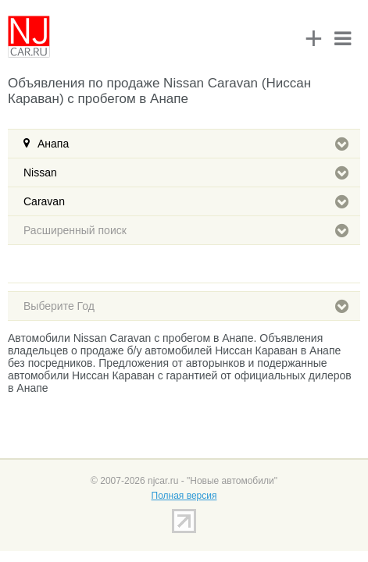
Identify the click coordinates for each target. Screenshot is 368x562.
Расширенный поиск (185, 230)
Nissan (185, 172)
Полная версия (184, 495)
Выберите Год (185, 306)
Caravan (185, 201)
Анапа (193, 143)
